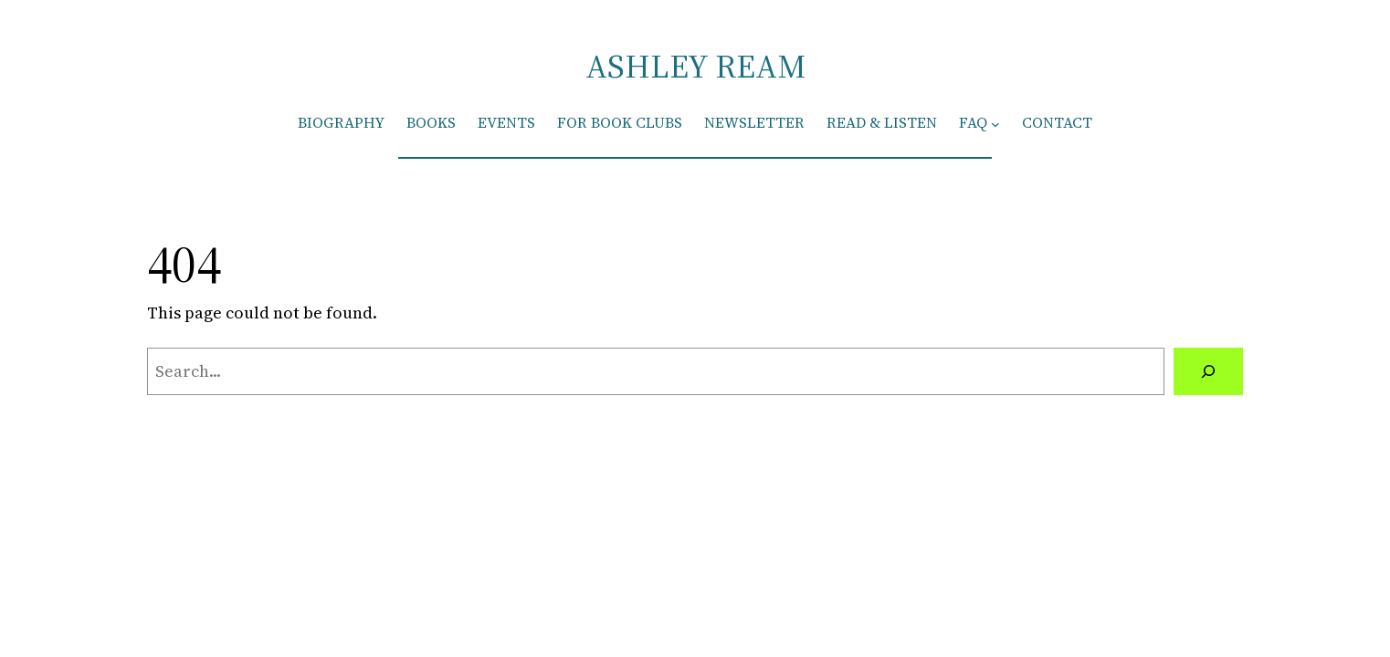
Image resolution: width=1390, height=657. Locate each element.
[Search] (1208, 371)
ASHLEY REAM (695, 66)
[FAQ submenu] (995, 123)
